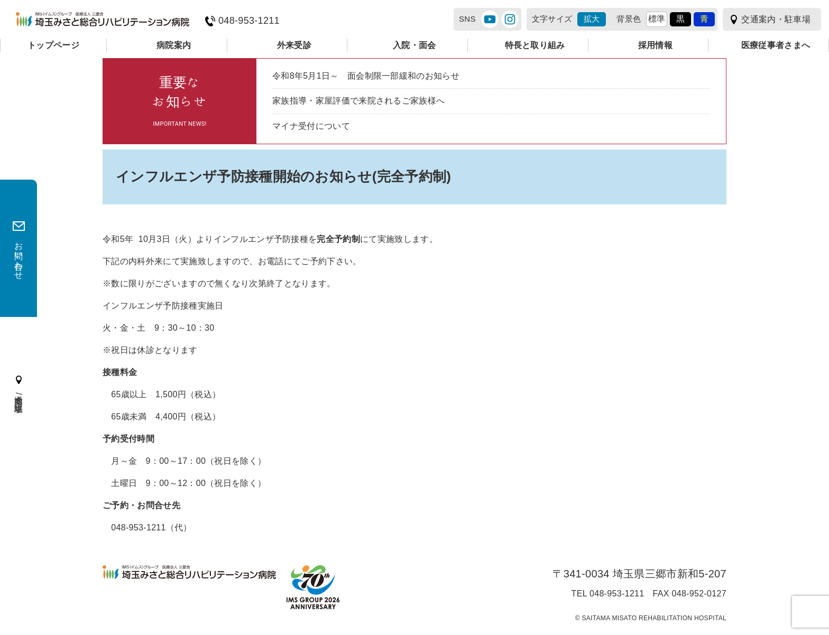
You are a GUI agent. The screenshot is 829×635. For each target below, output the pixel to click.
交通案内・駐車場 (775, 19)
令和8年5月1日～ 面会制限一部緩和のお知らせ (365, 75)
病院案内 (173, 45)
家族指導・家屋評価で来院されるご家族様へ (358, 100)
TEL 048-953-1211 (608, 594)
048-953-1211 (249, 21)
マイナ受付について (311, 126)
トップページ (53, 45)
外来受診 (294, 45)
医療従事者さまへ (775, 45)
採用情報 (655, 45)
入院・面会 (414, 45)
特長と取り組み (535, 45)
